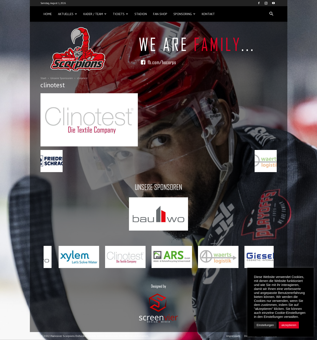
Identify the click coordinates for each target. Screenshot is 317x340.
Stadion (140, 14)
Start (43, 78)
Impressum (233, 336)
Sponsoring (184, 14)
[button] (271, 14)
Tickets (120, 14)
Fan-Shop (160, 14)
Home (48, 14)
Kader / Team (94, 14)
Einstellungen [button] (265, 325)
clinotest (52, 84)
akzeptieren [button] (288, 325)
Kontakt (208, 14)
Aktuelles (67, 14)
